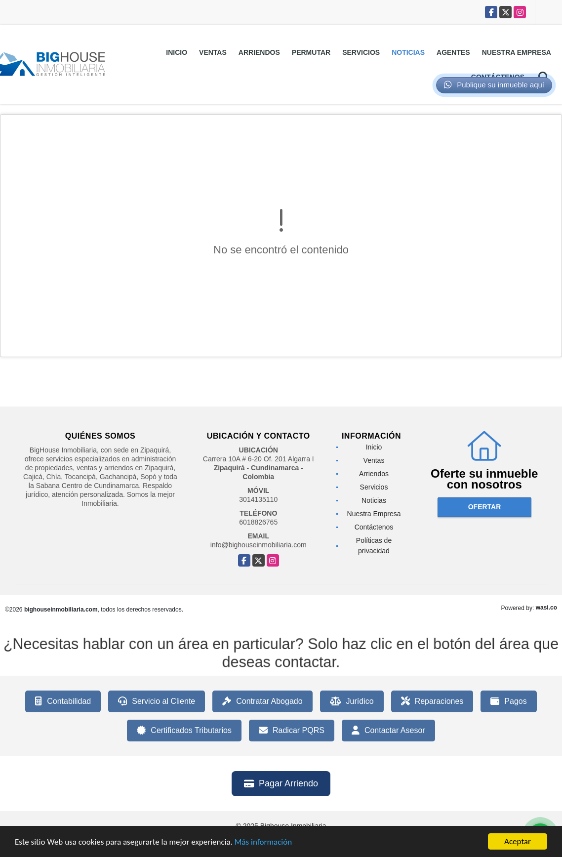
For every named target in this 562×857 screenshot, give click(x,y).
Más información (263, 842)
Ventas (213, 52)
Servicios (361, 52)
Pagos (508, 701)
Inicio (176, 52)
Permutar (311, 52)
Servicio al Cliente (156, 701)
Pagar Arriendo (281, 783)
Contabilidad (63, 701)
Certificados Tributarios (184, 730)
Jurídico (352, 701)
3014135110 (258, 499)
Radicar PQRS (291, 730)
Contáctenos (374, 527)
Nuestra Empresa (516, 52)
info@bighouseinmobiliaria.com (258, 545)
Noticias (408, 52)
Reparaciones (432, 701)
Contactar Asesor (388, 730)
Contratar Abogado (262, 701)
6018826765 (258, 522)
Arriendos (259, 52)
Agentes (453, 52)
